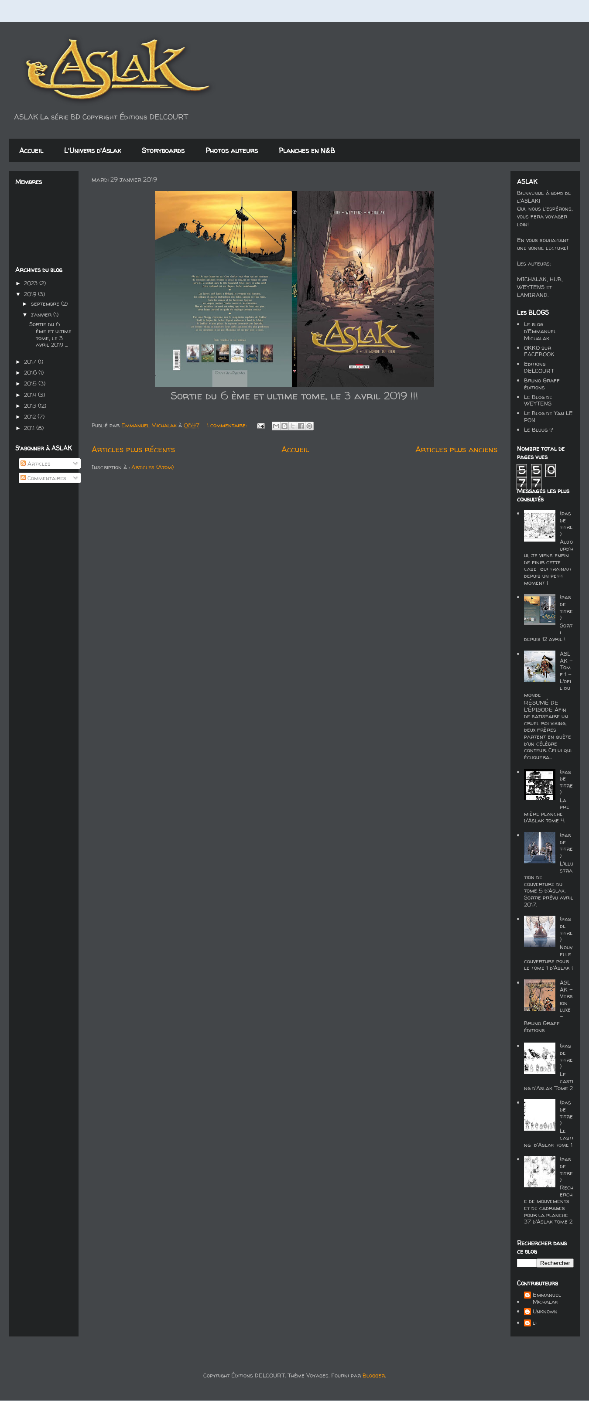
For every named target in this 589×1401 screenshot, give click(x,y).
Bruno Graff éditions (542, 383)
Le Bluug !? (538, 429)
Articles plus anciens (456, 449)
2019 (31, 294)
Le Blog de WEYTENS (538, 400)
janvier (42, 314)
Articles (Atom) (152, 467)
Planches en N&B (307, 150)
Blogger (374, 1375)
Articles (36, 463)
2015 (31, 383)
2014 (31, 395)
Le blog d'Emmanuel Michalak (540, 330)
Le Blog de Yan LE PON (548, 416)
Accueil (31, 150)
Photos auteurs (231, 150)
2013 (31, 405)
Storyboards (163, 150)
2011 (30, 428)
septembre (46, 303)
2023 (31, 283)
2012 (31, 416)
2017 (31, 361)
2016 (31, 372)
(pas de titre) (566, 523)
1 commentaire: (227, 425)
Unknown (545, 1311)
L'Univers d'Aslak (92, 150)
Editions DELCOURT (539, 367)
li (535, 1322)
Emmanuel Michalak (547, 1298)
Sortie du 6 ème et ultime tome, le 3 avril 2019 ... (50, 334)
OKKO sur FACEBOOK (539, 351)
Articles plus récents (133, 449)
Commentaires (43, 478)
